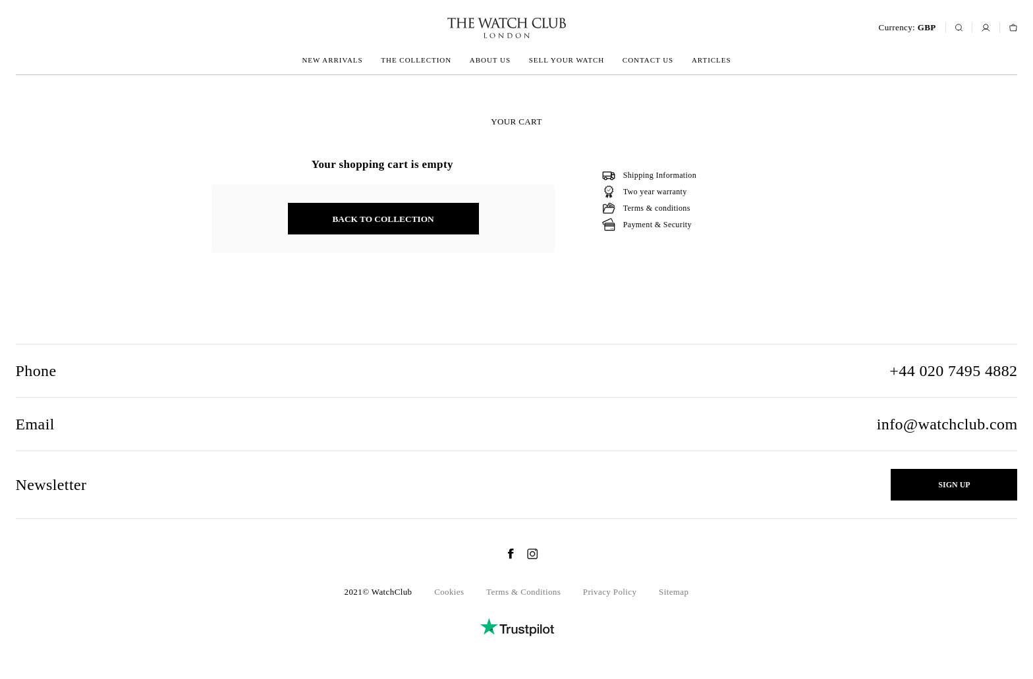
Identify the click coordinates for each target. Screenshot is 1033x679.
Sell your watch (566, 60)
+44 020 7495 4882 (953, 370)
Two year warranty (655, 191)
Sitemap (673, 592)
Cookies (449, 592)
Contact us (648, 60)
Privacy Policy (610, 592)
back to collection (382, 219)
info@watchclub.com (947, 424)
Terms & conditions (656, 208)
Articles (711, 60)
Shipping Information (659, 175)
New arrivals (332, 60)
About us (490, 60)
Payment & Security (657, 224)
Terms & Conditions (523, 592)
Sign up (954, 484)
